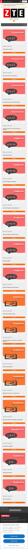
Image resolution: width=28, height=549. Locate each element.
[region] (14, 536)
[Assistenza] (7, 1)
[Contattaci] (9, 1)
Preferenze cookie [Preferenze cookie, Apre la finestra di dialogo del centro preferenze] (14, 545)
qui (11, 528)
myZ (4, 1)
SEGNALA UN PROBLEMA (15, 510)
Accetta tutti (14, 536)
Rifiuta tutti (14, 541)
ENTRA (24, 1)
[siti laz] (20, 1)
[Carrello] (11, 1)
